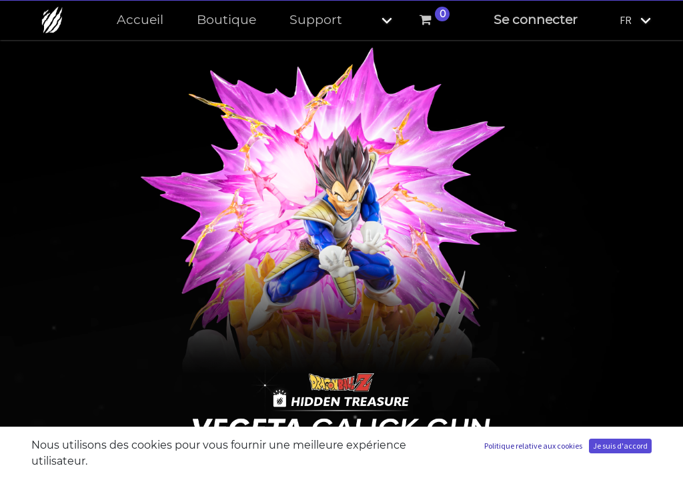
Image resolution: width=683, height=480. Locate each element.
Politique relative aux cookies (533, 446)
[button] (375, 20)
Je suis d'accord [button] (620, 446)
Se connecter (536, 19)
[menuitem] (140, 20)
